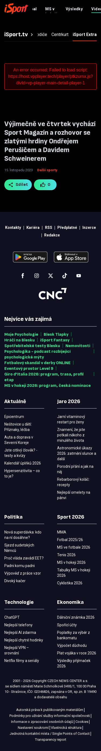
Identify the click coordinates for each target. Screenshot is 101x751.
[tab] (19, 34)
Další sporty (47, 170)
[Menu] (93, 8)
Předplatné (64, 8)
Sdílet (18, 184)
